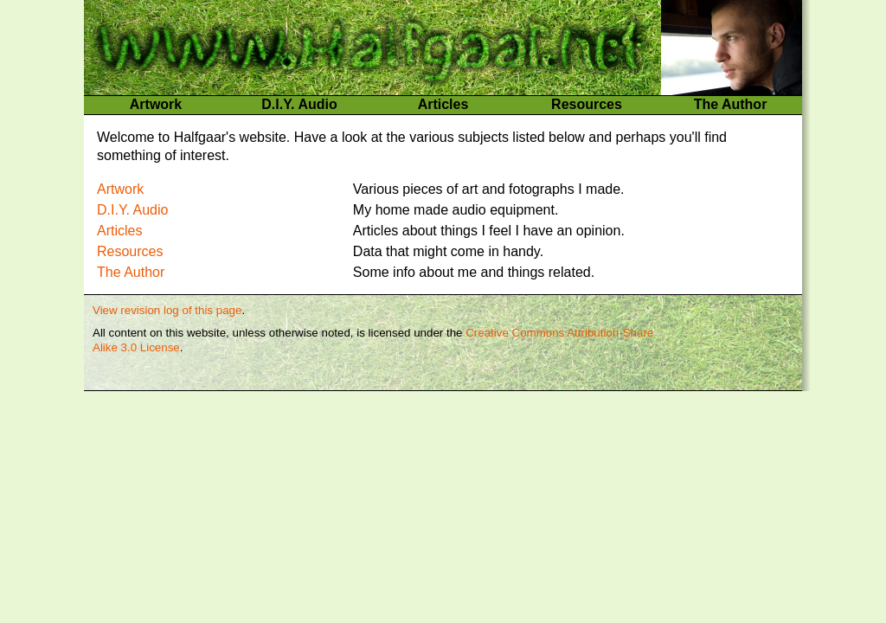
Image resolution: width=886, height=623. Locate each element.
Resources (586, 104)
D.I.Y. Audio (299, 104)
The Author (730, 104)
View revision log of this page (167, 310)
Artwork (156, 104)
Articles (443, 104)
